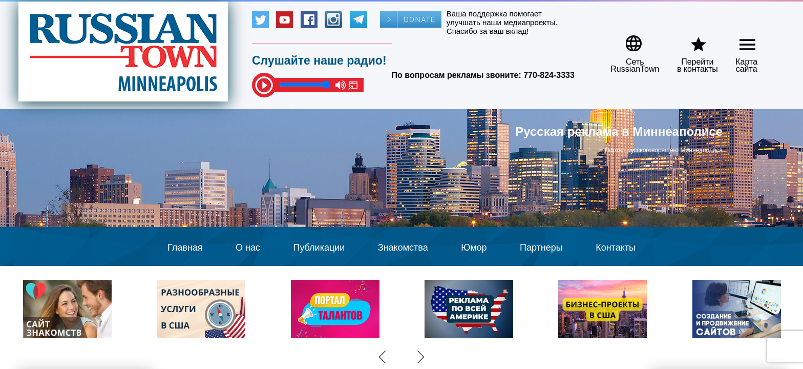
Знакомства (403, 247)
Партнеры (541, 247)
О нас (248, 247)
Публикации (319, 247)
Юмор (474, 247)
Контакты (616, 247)
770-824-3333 (549, 75)
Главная (185, 247)
